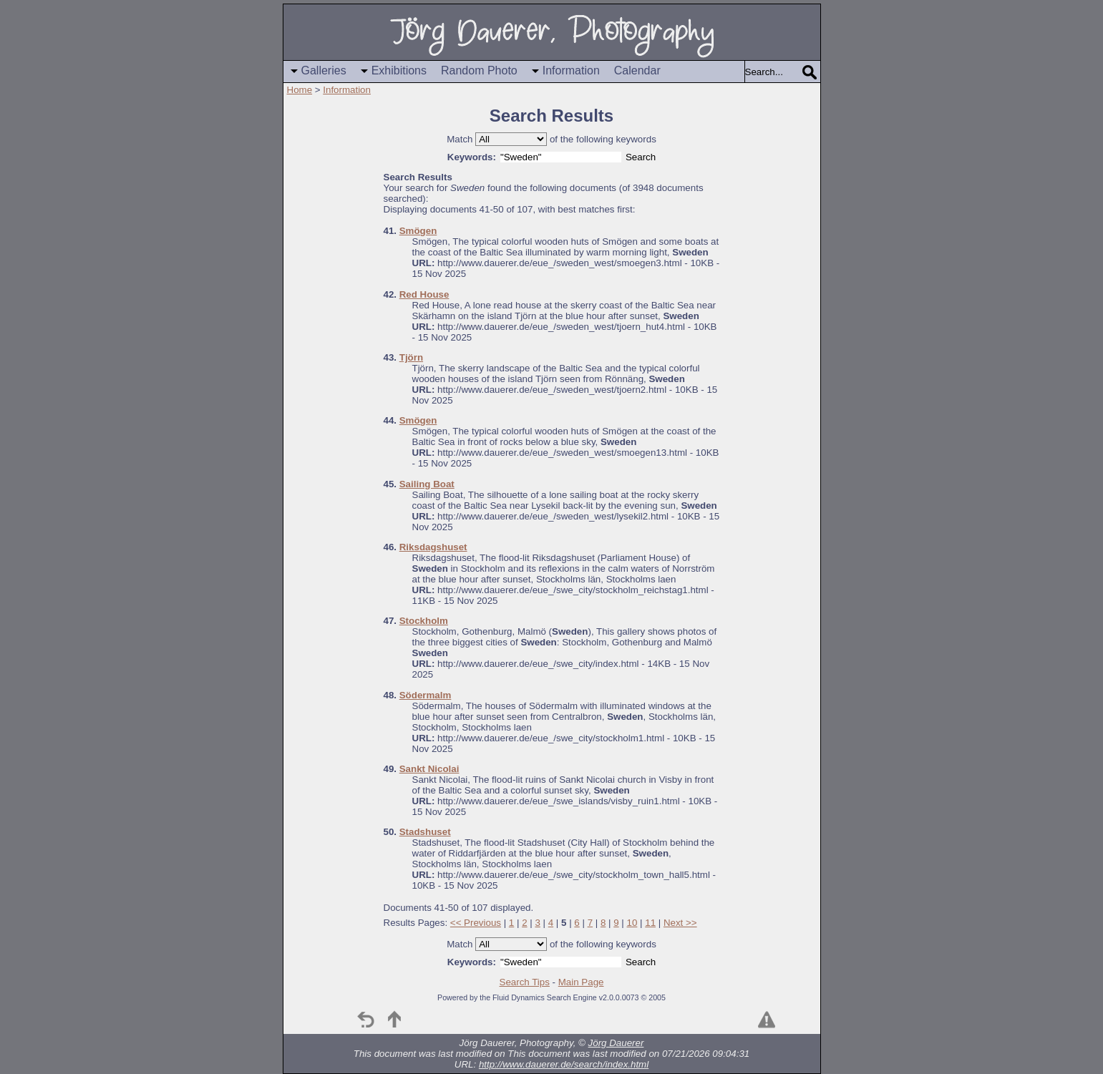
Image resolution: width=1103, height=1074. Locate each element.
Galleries (323, 70)
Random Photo (479, 70)
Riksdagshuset (433, 547)
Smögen (418, 230)
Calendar (637, 70)
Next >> (680, 922)
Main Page (581, 982)
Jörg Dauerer (616, 1043)
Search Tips (525, 982)
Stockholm (423, 620)
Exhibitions (399, 70)
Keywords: (471, 157)
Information (571, 70)
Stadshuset (425, 831)
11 (650, 922)
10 (632, 922)
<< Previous (475, 922)
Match (459, 139)
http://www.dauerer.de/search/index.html (563, 1064)
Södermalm (425, 695)
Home (300, 89)
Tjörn (411, 357)
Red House (424, 294)
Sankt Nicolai (429, 768)
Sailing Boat (427, 484)
